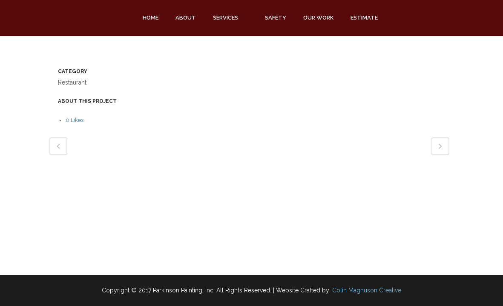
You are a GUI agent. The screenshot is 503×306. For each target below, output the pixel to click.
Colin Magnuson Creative (366, 290)
